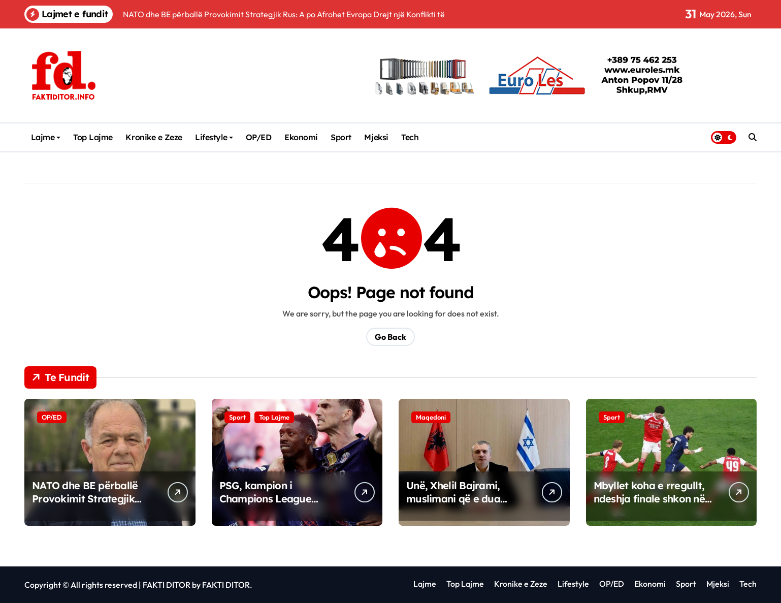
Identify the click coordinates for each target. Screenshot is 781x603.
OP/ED (259, 137)
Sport (341, 137)
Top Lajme (93, 137)
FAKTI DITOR (166, 585)
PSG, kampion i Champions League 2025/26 (265, 498)
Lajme (46, 137)
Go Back (390, 337)
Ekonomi (301, 137)
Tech (409, 137)
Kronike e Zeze (153, 137)
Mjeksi (376, 137)
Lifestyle (214, 137)
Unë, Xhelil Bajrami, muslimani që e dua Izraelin (453, 498)
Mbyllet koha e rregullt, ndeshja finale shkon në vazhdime (649, 498)
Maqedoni (431, 417)
